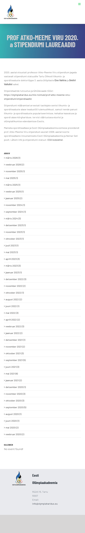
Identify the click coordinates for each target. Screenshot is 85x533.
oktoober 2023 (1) (15, 238)
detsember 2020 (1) (16, 387)
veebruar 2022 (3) (15, 326)
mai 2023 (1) (12, 252)
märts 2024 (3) (13, 218)
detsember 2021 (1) (15, 339)
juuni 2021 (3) (12, 366)
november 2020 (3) (15, 393)
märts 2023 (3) (13, 265)
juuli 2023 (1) (12, 245)
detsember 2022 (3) (16, 279)
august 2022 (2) (14, 299)
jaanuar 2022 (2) (14, 333)
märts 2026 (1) (13, 157)
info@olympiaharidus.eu (45, 503)
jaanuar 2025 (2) (14, 198)
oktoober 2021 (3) (15, 353)
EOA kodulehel (55, 139)
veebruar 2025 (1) (15, 191)
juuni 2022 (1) (12, 306)
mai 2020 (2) (12, 427)
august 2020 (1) (13, 414)
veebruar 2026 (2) (15, 164)
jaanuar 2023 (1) (14, 272)
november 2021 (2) (15, 346)
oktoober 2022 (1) (15, 292)
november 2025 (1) (15, 171)
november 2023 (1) (15, 231)
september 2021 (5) (16, 360)
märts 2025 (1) (13, 184)
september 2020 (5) (16, 407)
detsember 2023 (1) (16, 225)
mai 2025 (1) (12, 178)
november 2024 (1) (15, 204)
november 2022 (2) (15, 285)
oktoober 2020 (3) (15, 400)
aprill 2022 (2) (13, 319)
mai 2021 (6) (12, 373)
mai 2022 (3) (12, 312)
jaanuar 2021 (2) (14, 380)
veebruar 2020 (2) (15, 434)
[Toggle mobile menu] (79, 4)
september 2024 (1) (16, 211)
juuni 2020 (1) (12, 420)
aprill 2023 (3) (13, 258)
